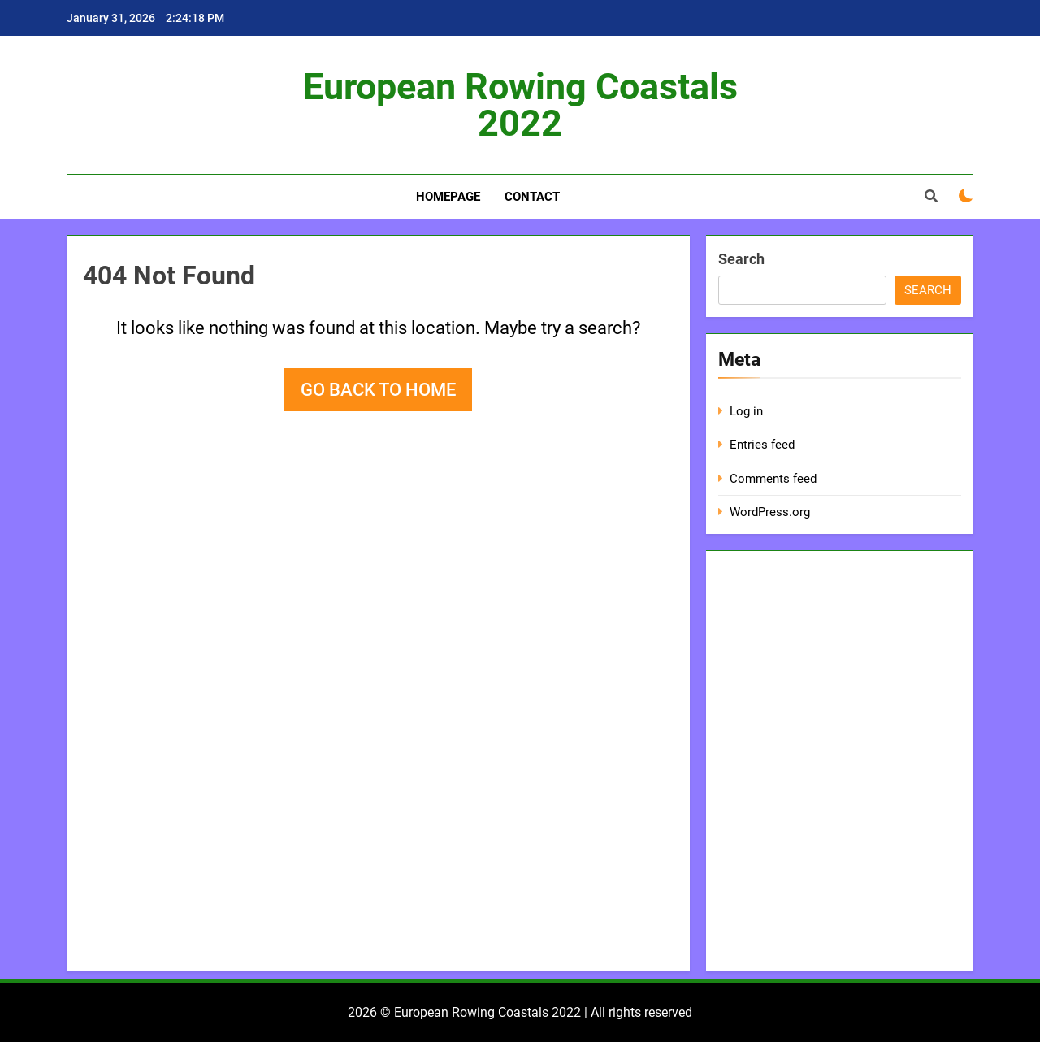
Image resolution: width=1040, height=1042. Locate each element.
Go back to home (378, 390)
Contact (532, 196)
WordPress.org (770, 512)
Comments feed (773, 478)
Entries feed (762, 444)
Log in (746, 411)
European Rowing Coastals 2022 (520, 105)
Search (741, 258)
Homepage (448, 196)
